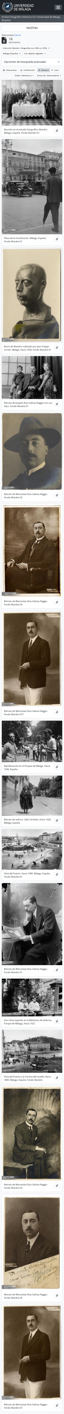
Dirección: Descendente (48, 75)
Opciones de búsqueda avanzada (25, 62)
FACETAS (32, 28)
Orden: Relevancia (23, 75)
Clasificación (27, 70)
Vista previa (10, 70)
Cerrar (17, 35)
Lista (55, 70)
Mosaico (43, 70)
